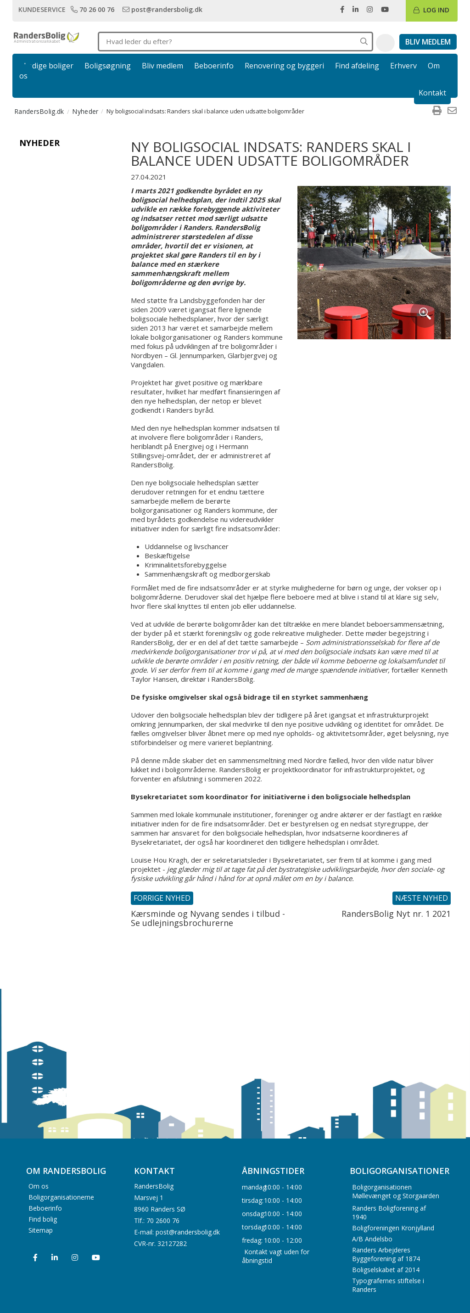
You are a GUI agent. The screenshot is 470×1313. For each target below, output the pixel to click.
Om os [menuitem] (38, 1186)
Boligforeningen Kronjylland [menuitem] (393, 1227)
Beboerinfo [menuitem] (45, 1208)
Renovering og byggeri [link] (284, 66)
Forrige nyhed (162, 898)
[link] (93, 9)
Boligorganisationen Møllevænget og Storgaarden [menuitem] (395, 1191)
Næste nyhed (421, 898)
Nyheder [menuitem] (85, 111)
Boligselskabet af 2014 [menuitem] (386, 1269)
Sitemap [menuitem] (40, 1230)
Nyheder (39, 142)
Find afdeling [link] (357, 66)
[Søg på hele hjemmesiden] (363, 41)
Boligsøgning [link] (107, 66)
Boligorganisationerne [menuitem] (61, 1197)
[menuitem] (436, 111)
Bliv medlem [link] (162, 66)
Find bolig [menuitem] (42, 1219)
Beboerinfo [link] (214, 66)
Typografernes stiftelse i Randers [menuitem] (388, 1285)
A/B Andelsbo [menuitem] (372, 1238)
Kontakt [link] (432, 93)
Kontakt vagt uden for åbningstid (275, 1255)
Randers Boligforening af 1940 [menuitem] (389, 1212)
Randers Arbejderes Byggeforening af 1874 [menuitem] (386, 1254)
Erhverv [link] (403, 66)
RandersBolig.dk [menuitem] (39, 111)
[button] (385, 43)
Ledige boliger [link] (48, 66)
